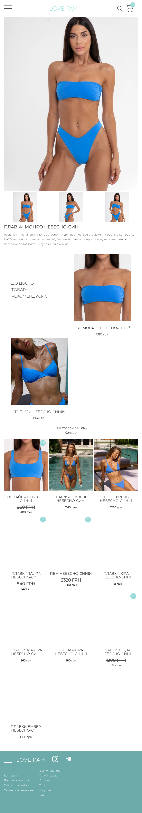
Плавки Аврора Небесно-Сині (26, 651)
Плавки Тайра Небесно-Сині (26, 575)
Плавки (44, 779)
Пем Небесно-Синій (71, 573)
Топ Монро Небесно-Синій (102, 328)
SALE (42, 794)
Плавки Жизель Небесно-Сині (71, 498)
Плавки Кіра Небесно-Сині (116, 575)
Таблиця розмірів (16, 784)
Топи (42, 784)
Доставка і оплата (16, 779)
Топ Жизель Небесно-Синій (116, 498)
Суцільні (45, 789)
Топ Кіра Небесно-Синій (39, 411)
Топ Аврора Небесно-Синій (71, 651)
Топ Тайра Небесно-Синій (26, 498)
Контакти (10, 774)
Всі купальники (50, 769)
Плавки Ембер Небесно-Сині (26, 727)
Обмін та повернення (19, 789)
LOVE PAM (30, 758)
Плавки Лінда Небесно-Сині (116, 651)
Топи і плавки (49, 774)
